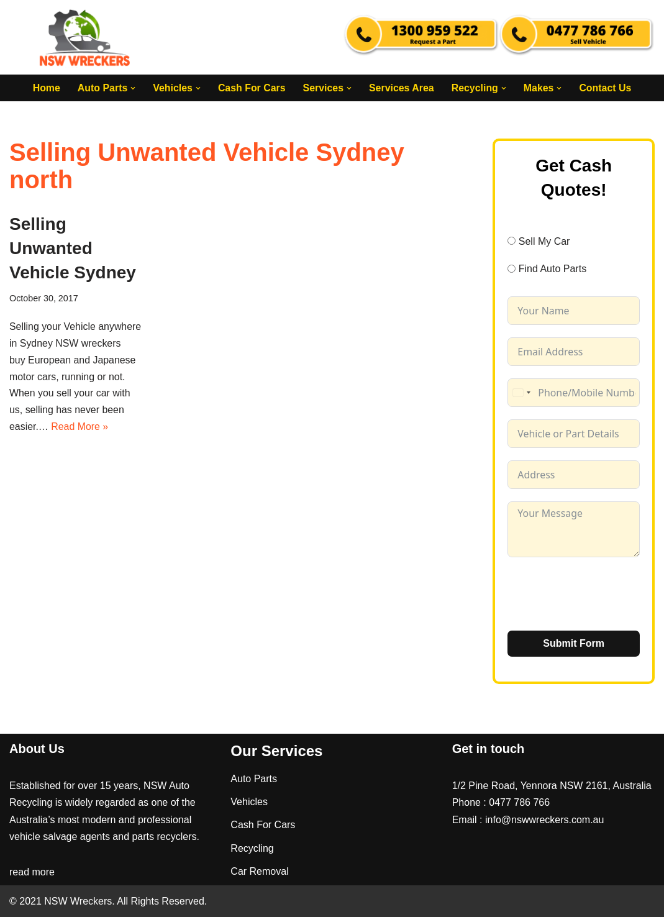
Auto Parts (253, 778)
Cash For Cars (251, 88)
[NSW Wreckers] (85, 37)
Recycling (251, 847)
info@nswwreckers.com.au (544, 819)
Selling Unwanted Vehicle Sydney (72, 248)
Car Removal (259, 870)
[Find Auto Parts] (511, 269)
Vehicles (249, 801)
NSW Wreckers (77, 901)
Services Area (401, 88)
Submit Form (573, 643)
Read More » (80, 428)
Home (45, 88)
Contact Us (606, 88)
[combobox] (521, 392)
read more (32, 872)
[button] (132, 88)
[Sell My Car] (511, 241)
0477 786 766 (519, 802)
